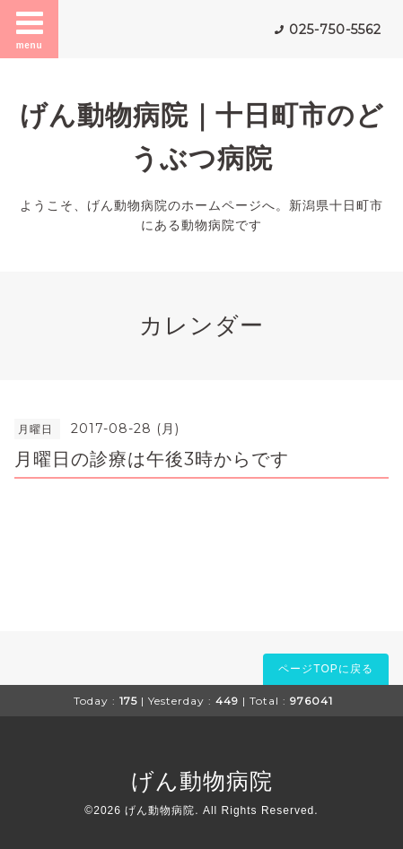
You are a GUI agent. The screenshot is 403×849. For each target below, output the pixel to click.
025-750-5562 (335, 30)
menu (29, 28)
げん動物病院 (202, 780)
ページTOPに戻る (325, 669)
